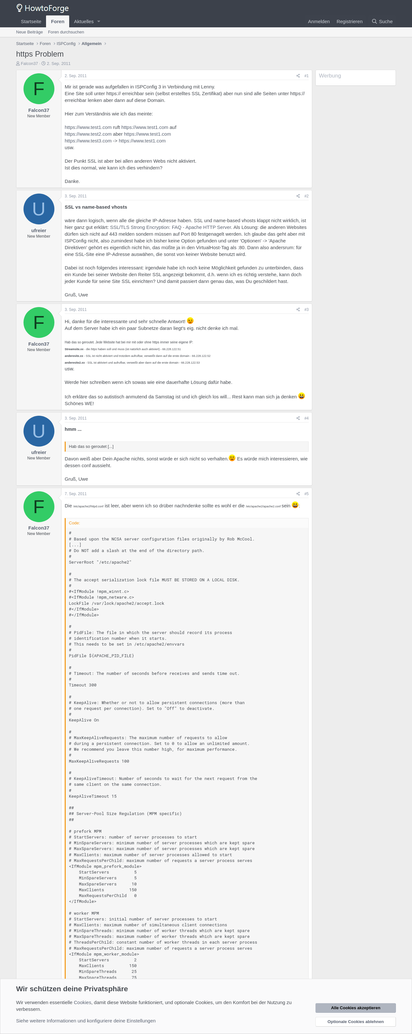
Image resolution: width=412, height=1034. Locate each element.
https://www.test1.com (88, 127)
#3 (306, 309)
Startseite (31, 21)
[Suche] (382, 21)
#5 (306, 494)
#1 (306, 76)
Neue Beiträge (29, 32)
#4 (306, 418)
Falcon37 (29, 63)
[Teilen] (298, 76)
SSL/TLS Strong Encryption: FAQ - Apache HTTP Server (170, 227)
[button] (98, 21)
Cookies (82, 1002)
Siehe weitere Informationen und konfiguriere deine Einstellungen (86, 1020)
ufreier (38, 230)
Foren (57, 21)
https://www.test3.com (88, 140)
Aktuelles (84, 21)
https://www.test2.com (88, 134)
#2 (306, 196)
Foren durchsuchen (66, 32)
